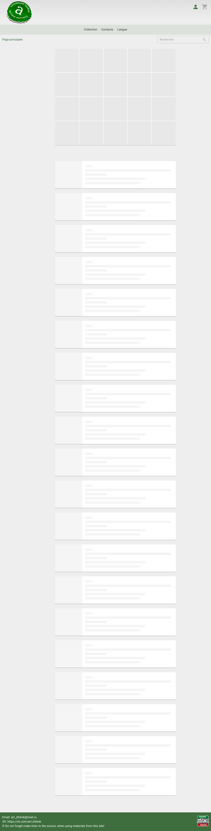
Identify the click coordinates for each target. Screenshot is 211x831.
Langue (122, 29)
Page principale (12, 39)
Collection (90, 29)
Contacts (107, 29)
